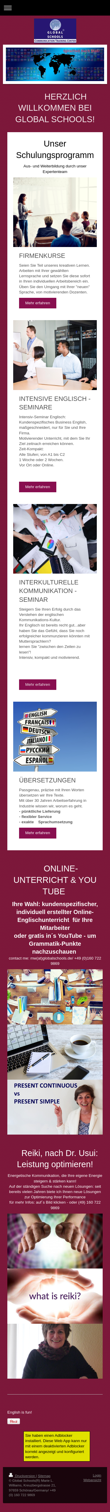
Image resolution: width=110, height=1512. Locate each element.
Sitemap (44, 1476)
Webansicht (92, 1480)
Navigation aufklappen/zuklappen (55, 7)
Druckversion (22, 1476)
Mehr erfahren (37, 303)
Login (97, 1475)
